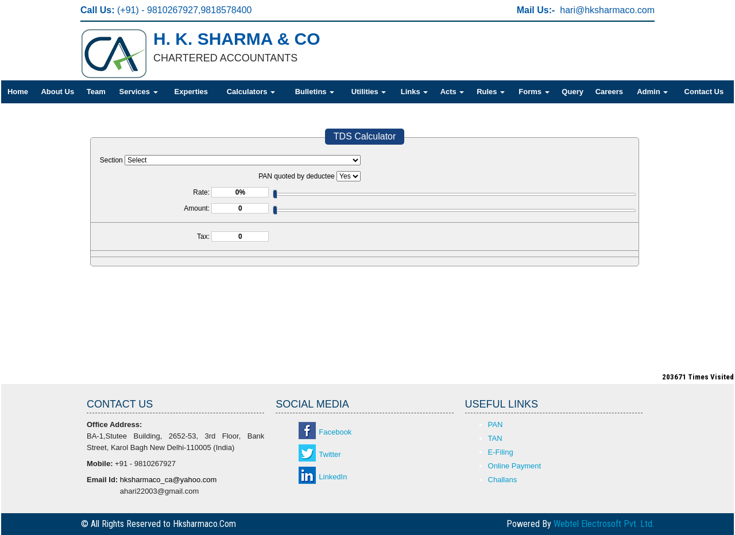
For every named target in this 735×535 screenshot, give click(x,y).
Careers (609, 91)
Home (17, 91)
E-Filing (500, 452)
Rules (491, 91)
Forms (534, 91)
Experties (191, 91)
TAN (495, 438)
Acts (452, 91)
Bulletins (315, 91)
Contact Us (704, 91)
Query (572, 91)
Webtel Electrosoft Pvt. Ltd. (604, 523)
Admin (652, 91)
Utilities (368, 91)
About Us (57, 91)
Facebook (335, 432)
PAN (495, 424)
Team (96, 91)
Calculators (251, 91)
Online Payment (514, 466)
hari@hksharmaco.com (607, 10)
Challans (502, 479)
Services (138, 91)
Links (414, 91)
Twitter (330, 454)
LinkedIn (333, 476)
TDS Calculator (365, 136)
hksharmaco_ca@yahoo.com (168, 479)
